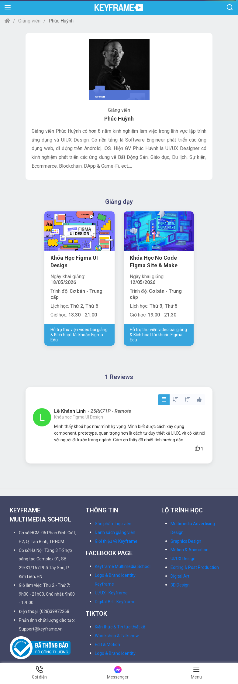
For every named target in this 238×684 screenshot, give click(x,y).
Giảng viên (29, 21)
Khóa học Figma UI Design (78, 417)
